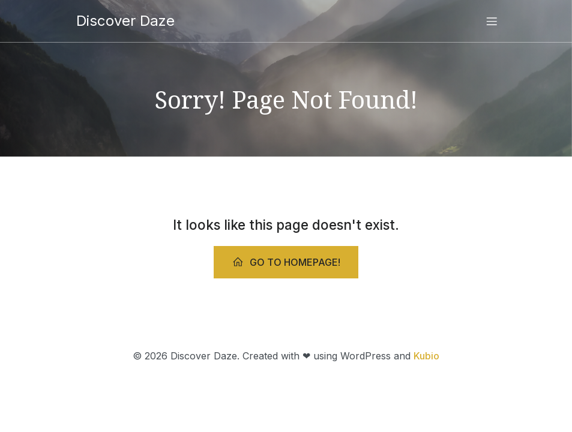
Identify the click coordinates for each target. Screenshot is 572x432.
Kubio (426, 356)
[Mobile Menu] (492, 21)
